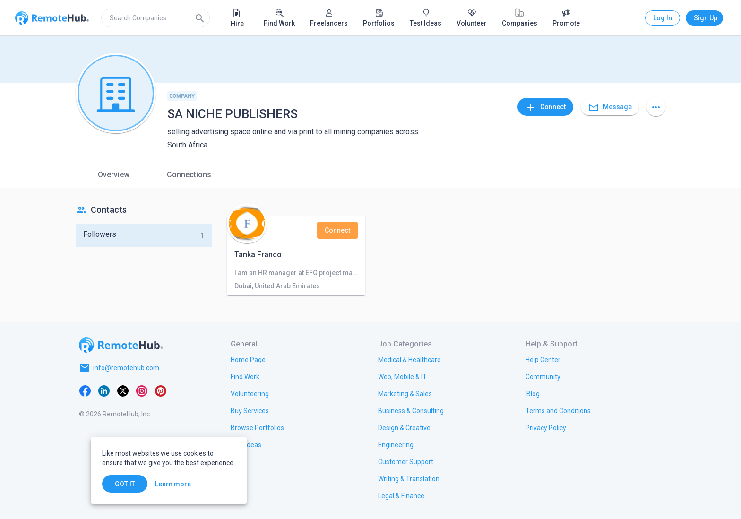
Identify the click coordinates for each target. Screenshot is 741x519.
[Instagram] (141, 390)
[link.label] (543, 359)
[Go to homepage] (121, 345)
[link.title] (248, 359)
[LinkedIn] (104, 390)
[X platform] (122, 390)
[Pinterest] (160, 390)
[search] (155, 18)
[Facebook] (85, 390)
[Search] (199, 18)
